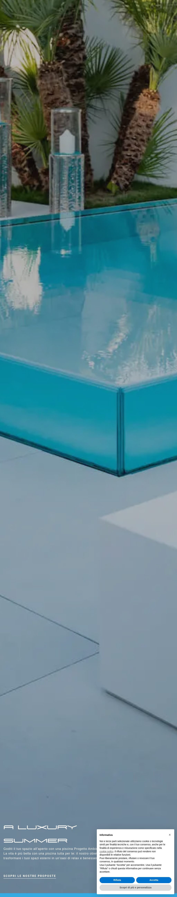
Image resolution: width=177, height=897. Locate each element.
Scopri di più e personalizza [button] (135, 887)
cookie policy (106, 851)
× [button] (170, 835)
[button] (172, 8)
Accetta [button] (154, 880)
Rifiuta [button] (117, 880)
